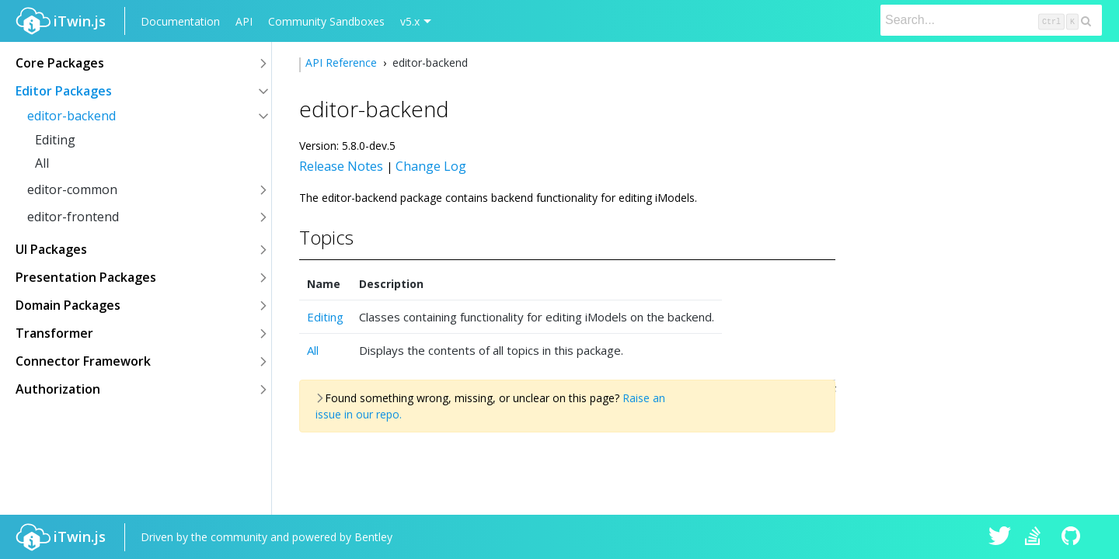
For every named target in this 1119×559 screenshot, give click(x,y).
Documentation (180, 21)
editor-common (72, 189)
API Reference (342, 62)
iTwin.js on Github (1073, 537)
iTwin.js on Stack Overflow (1036, 537)
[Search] (991, 20)
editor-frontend (73, 216)
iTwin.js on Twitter (1000, 537)
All (42, 163)
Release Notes (341, 166)
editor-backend (71, 115)
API (244, 21)
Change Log (431, 166)
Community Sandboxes (326, 21)
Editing (55, 139)
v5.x (410, 21)
